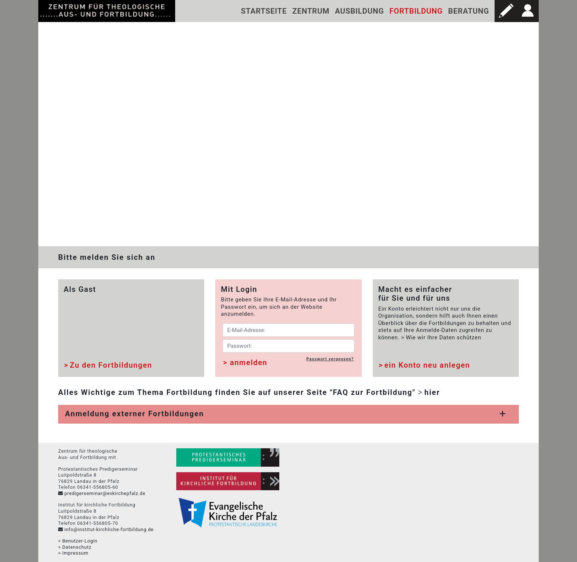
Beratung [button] (468, 11)
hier (432, 392)
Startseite (264, 11)
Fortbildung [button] (416, 11)
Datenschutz (76, 547)
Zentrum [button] (310, 11)
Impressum (75, 553)
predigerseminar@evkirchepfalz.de (104, 493)
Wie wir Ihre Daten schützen (443, 337)
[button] (506, 11)
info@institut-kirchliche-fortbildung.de (109, 529)
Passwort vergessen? (330, 359)
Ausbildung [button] (359, 11)
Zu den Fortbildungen (111, 365)
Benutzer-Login (80, 541)
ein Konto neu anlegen (427, 365)
